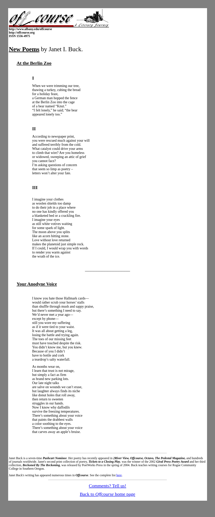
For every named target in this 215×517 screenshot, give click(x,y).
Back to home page (107, 494)
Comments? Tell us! (107, 485)
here (119, 475)
